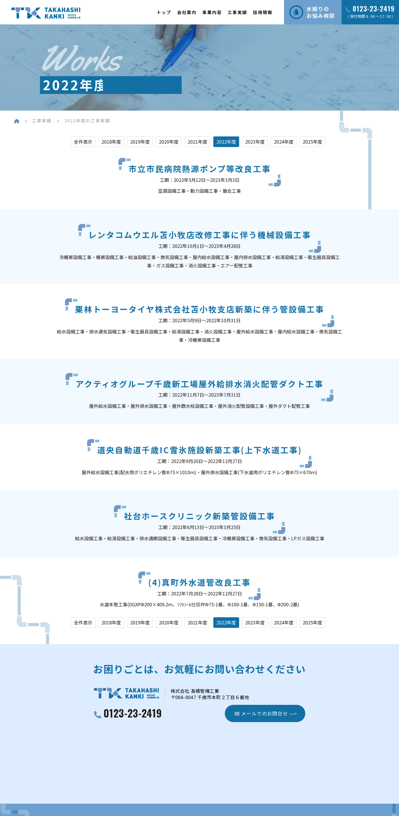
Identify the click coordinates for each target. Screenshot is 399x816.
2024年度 (284, 141)
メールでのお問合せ (261, 713)
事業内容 (212, 12)
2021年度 (197, 141)
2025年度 (312, 141)
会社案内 (187, 12)
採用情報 (263, 12)
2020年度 (169, 141)
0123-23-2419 (374, 9)
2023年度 (255, 141)
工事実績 (237, 12)
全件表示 (83, 141)
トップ (164, 12)
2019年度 (140, 141)
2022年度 (226, 141)
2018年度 (111, 141)
